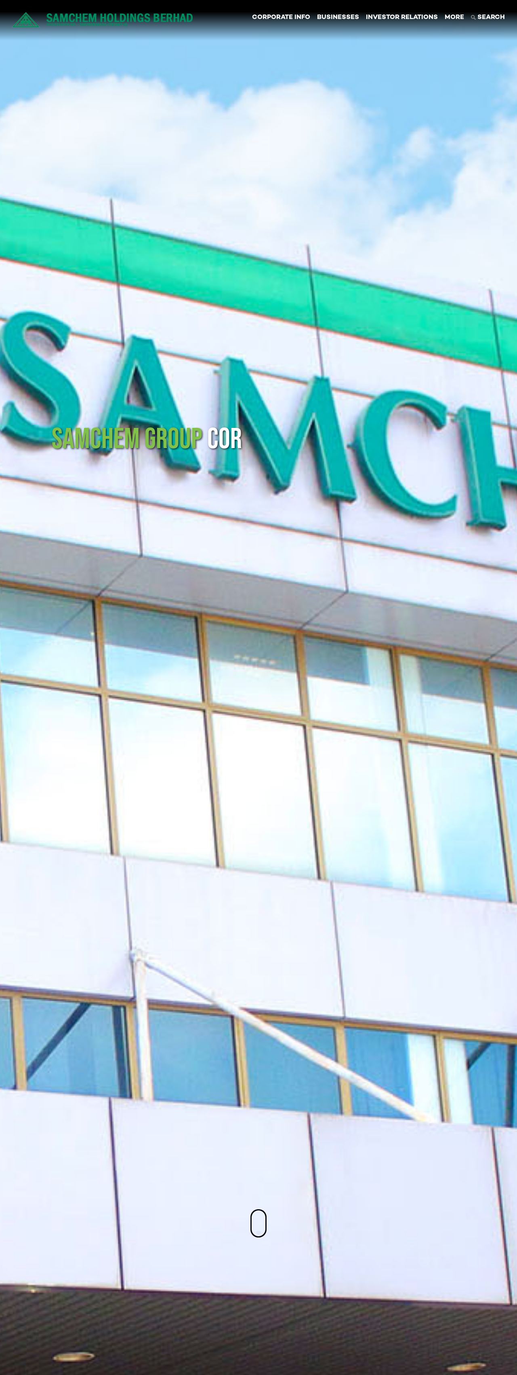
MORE (454, 17)
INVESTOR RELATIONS (402, 17)
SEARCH (488, 17)
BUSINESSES (338, 17)
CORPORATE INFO (281, 17)
